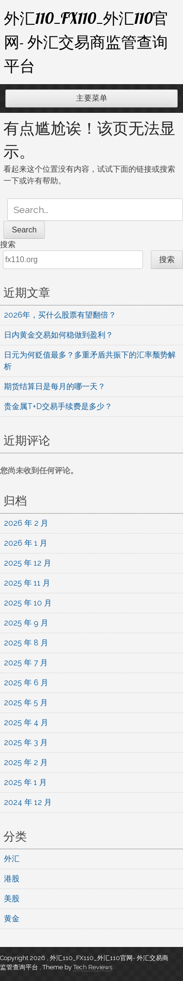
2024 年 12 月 (28, 802)
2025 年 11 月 (27, 583)
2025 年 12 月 (27, 563)
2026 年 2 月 (26, 523)
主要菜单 (91, 98)
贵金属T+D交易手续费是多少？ (58, 406)
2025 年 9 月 (26, 622)
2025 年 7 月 (26, 662)
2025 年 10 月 (28, 602)
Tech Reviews (92, 967)
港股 (12, 878)
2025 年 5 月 (26, 702)
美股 (12, 898)
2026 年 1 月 (25, 543)
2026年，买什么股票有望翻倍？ (60, 315)
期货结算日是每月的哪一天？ (54, 386)
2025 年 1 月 (25, 782)
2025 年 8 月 (26, 642)
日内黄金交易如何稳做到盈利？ (58, 334)
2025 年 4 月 (26, 722)
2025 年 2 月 (26, 762)
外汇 (12, 858)
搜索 (8, 244)
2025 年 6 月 (26, 682)
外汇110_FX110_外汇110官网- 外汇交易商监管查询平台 (86, 41)
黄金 (12, 918)
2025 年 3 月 (26, 742)
